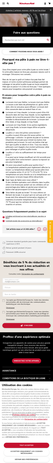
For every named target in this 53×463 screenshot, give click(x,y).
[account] (45, 3)
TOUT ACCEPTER (26, 445)
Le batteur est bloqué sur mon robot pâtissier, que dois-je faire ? (24, 217)
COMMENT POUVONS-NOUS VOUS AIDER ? (26, 52)
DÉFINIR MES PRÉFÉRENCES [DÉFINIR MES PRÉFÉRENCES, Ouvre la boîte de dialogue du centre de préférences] (26, 459)
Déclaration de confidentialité (33, 274)
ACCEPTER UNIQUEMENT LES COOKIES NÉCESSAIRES (26, 452)
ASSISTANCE (26, 371)
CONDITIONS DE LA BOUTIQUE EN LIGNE (26, 378)
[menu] (3, 4)
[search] (7, 4)
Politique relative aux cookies (24, 415)
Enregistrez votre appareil (26, 361)
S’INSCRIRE (26, 325)
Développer (10, 308)
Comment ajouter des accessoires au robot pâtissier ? (22, 221)
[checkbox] (3, 300)
